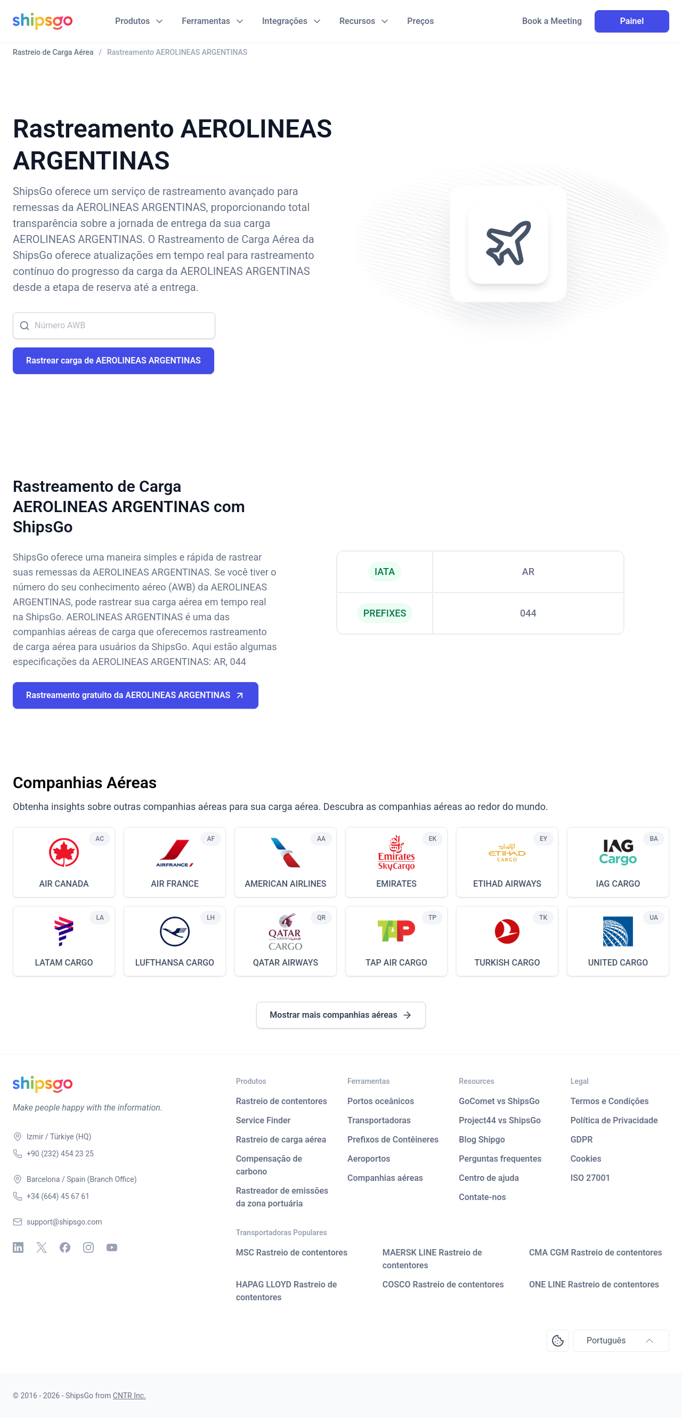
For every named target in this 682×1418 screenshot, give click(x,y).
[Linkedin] (18, 1247)
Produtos (132, 21)
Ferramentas (206, 21)
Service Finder (263, 1120)
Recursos (357, 21)
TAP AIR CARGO (396, 963)
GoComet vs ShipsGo (499, 1101)
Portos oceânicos (380, 1101)
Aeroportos (369, 1159)
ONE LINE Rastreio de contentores (594, 1284)
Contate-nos (482, 1197)
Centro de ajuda (489, 1178)
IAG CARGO (618, 884)
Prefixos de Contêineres (393, 1140)
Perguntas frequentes (500, 1159)
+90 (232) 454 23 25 (60, 1153)
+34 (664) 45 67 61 (58, 1196)
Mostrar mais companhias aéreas (341, 1015)
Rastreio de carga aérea (281, 1140)
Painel (632, 21)
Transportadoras (379, 1120)
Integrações (284, 21)
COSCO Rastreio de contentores (443, 1284)
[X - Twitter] (41, 1247)
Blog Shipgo (482, 1140)
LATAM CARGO (64, 963)
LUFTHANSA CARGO (174, 963)
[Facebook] (65, 1247)
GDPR (582, 1140)
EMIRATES (396, 884)
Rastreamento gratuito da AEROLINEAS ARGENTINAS (135, 695)
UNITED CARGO (618, 963)
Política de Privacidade (614, 1120)
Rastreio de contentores (281, 1101)
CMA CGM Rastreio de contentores (595, 1252)
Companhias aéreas (385, 1178)
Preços (420, 21)
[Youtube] (112, 1247)
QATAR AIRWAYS (285, 963)
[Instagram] (88, 1247)
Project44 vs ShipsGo (500, 1120)
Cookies (586, 1159)
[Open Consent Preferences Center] (558, 1341)
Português (621, 1340)
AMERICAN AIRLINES (285, 884)
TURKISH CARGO (507, 963)
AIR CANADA (63, 884)
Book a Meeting (552, 21)
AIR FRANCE (175, 884)
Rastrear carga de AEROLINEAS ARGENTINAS (113, 360)
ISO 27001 (591, 1178)
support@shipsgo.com (64, 1222)
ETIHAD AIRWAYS (507, 884)
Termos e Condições (610, 1101)
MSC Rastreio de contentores (292, 1252)
